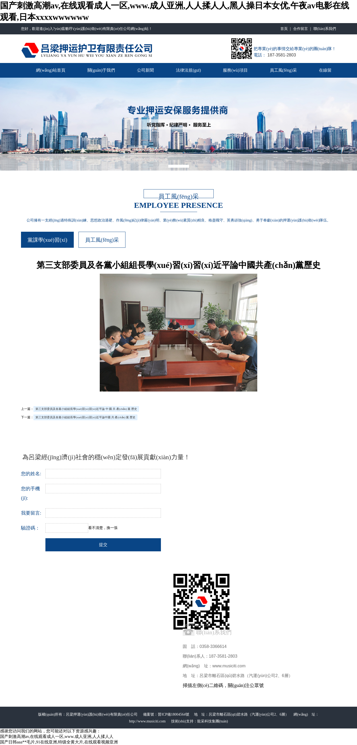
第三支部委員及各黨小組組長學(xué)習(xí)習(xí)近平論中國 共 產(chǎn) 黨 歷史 (85, 417)
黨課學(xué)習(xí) (47, 240)
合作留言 (300, 29)
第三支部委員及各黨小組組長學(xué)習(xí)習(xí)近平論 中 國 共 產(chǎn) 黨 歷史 (86, 408)
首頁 (284, 29)
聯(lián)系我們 (324, 29)
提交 (103, 544)
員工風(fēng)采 (283, 70)
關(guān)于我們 (101, 70)
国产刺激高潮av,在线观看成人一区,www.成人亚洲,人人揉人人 (56, 736)
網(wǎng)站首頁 (50, 70)
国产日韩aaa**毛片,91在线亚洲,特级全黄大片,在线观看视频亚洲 (59, 742)
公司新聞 (145, 70)
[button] (178, 166)
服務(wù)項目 (235, 70)
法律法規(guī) (188, 70)
